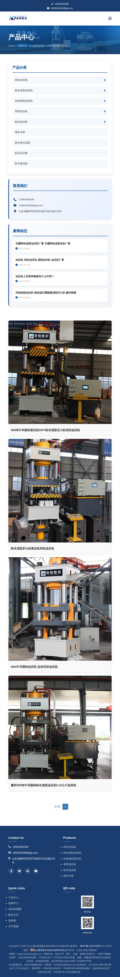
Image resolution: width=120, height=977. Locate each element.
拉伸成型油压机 (24, 100)
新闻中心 (13, 903)
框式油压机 (21, 121)
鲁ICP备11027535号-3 (91, 946)
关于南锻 (13, 926)
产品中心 (21, 45)
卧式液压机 (21, 163)
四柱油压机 (21, 80)
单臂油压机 (21, 111)
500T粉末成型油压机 (57, 45)
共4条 (57, 806)
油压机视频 (14, 909)
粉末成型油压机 (37, 45)
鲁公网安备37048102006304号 (47, 950)
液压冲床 (20, 132)
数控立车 (13, 914)
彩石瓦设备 (21, 153)
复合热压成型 (22, 142)
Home (11, 45)
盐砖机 (12, 920)
